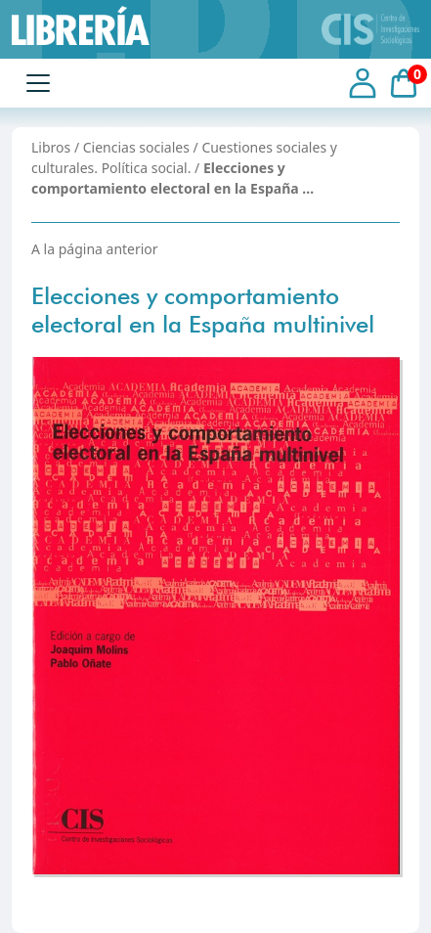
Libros (50, 147)
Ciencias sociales (136, 147)
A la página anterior (94, 249)
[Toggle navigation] (38, 83)
